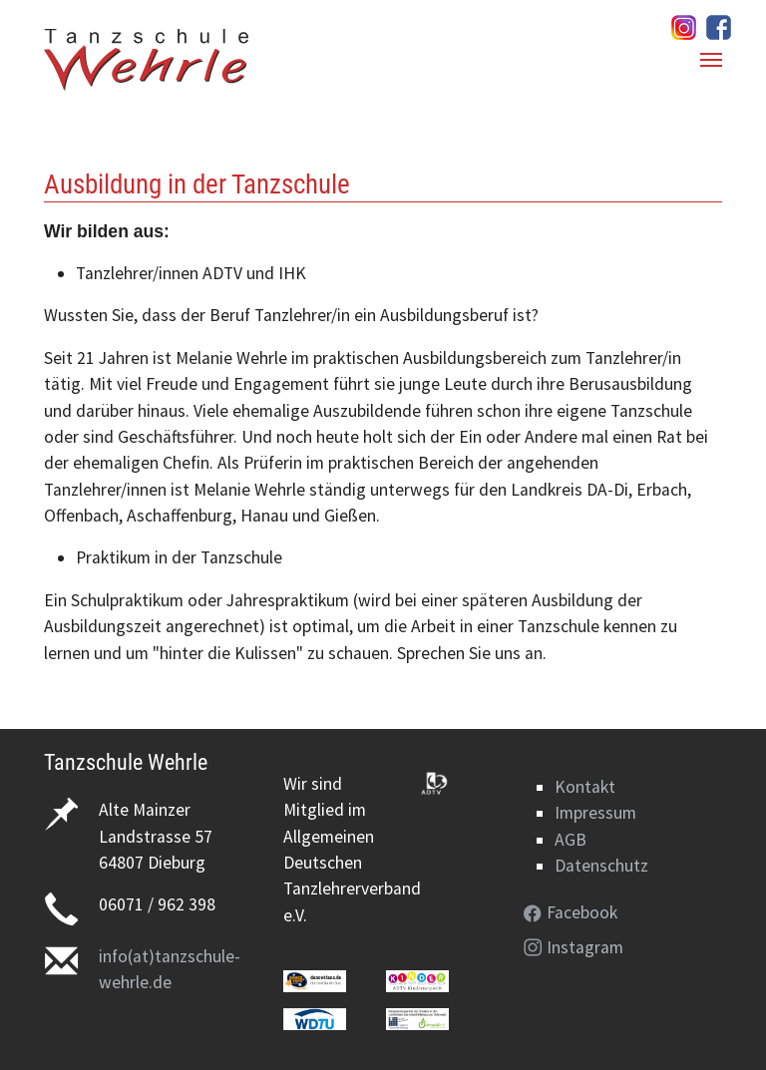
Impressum (595, 813)
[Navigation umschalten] (711, 60)
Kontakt (585, 787)
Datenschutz (601, 866)
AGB (570, 840)
